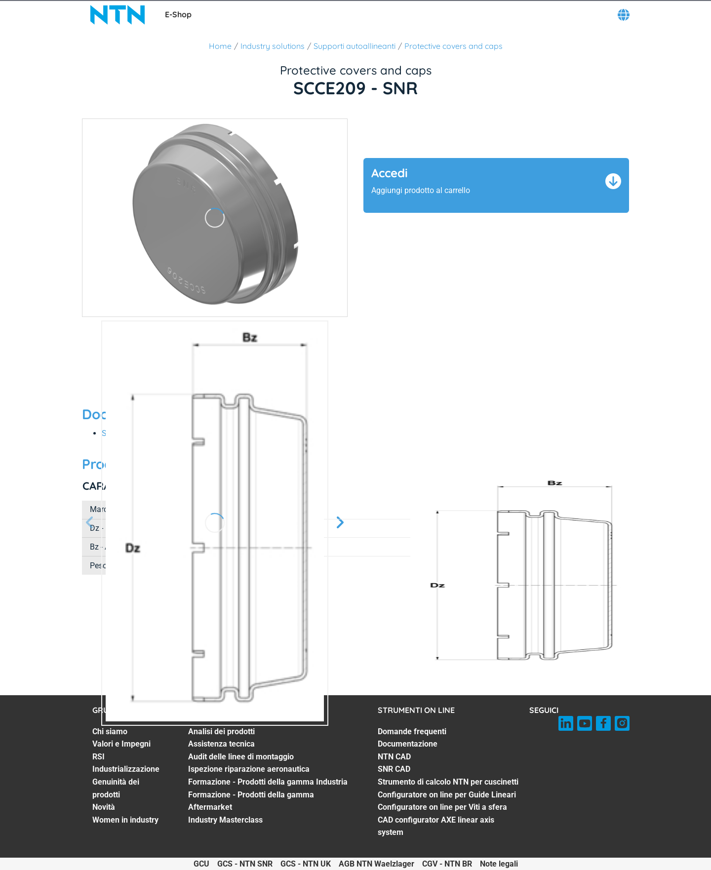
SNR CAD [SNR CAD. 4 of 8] (394, 769)
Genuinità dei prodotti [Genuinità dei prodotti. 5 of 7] (115, 788)
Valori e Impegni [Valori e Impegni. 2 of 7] (121, 744)
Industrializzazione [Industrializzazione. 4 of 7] (125, 769)
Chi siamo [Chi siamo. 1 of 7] (109, 731)
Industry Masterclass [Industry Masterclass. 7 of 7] (225, 820)
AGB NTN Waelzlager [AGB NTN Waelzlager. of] (376, 864)
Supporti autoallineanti (354, 46)
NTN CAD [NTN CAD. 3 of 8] (394, 756)
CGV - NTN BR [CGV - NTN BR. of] (447, 864)
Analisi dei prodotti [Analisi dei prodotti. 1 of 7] (221, 731)
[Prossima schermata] (90, 523)
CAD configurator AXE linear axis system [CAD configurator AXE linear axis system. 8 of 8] (436, 826)
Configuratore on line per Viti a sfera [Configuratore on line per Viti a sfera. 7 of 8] (442, 807)
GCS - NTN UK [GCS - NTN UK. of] (305, 864)
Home (220, 46)
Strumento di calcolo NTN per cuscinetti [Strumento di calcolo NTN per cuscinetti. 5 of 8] (448, 782)
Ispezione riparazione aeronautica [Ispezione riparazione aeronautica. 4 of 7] (249, 769)
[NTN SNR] (117, 15)
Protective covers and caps (453, 46)
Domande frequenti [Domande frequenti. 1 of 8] (412, 731)
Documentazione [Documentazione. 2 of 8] (407, 744)
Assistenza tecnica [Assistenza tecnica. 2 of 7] (221, 744)
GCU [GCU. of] (201, 864)
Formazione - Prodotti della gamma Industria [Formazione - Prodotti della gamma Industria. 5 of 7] (268, 782)
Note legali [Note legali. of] (499, 864)
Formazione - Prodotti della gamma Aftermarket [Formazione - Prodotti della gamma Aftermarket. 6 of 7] (251, 801)
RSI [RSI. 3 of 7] (98, 756)
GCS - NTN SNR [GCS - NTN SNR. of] (245, 864)
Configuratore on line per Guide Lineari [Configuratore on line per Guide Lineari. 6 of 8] (447, 794)
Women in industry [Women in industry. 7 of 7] (125, 820)
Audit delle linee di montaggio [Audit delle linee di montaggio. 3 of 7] (241, 756)
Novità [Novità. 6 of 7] (103, 807)
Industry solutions (272, 46)
